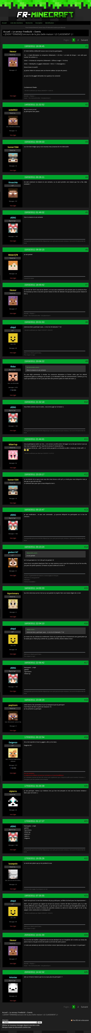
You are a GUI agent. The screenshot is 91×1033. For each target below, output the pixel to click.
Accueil (4, 23)
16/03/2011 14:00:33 (34, 588)
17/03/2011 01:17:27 (34, 821)
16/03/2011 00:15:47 (34, 509)
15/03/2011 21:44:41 (34, 439)
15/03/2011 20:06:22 (34, 361)
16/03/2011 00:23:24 (34, 547)
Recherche (29, 23)
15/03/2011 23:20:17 (34, 474)
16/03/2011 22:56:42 (34, 662)
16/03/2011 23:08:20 (34, 700)
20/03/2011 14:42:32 (34, 972)
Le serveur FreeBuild (22, 31)
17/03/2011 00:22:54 (34, 737)
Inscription (38, 23)
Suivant (84, 40)
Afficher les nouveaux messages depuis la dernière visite (20, 1025)
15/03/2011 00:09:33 (34, 142)
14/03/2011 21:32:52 (34, 104)
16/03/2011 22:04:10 (34, 623)
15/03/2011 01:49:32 (34, 212)
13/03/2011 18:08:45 (34, 46)
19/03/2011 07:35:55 (34, 895)
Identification (49, 23)
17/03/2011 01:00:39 (34, 786)
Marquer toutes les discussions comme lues (16, 1027)
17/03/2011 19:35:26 (34, 858)
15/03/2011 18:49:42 (34, 285)
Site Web (14, 390)
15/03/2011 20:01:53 (34, 322)
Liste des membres (16, 23)
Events (38, 31)
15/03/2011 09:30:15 (34, 249)
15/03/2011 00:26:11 (34, 177)
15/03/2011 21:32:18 (34, 402)
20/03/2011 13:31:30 (34, 935)
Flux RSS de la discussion (81, 1020)
